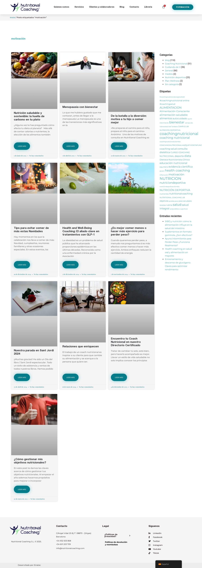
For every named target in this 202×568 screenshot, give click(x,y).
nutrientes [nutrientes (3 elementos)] (164, 194)
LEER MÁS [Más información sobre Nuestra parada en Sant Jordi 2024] (22, 377)
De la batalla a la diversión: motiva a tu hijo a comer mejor (129, 119)
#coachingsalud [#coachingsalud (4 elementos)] (167, 104)
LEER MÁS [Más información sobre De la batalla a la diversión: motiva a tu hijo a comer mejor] (119, 146)
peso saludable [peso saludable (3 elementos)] (185, 201)
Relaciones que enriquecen (80, 346)
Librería (148, 7)
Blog (122, 7)
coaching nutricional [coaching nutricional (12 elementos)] (175, 137)
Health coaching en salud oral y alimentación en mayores (178, 252)
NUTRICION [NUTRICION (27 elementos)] (170, 178)
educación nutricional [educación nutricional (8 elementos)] (173, 163)
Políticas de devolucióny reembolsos (116, 543)
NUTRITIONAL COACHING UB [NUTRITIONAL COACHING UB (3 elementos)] (172, 197)
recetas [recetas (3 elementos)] (163, 205)
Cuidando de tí (172, 67)
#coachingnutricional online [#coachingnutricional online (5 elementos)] (174, 100)
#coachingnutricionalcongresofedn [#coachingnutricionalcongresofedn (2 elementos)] (172, 97)
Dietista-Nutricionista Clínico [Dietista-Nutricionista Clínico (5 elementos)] (175, 159)
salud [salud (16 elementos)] (177, 205)
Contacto (134, 7)
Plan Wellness (172, 81)
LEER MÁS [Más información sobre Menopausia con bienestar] (70, 146)
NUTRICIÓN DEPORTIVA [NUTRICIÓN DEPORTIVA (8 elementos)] (175, 190)
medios (169, 74)
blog (167, 60)
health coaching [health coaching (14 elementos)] (177, 170)
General (169, 70)
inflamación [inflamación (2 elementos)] (164, 175)
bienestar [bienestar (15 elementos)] (176, 122)
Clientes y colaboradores (101, 7)
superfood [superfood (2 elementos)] (183, 209)
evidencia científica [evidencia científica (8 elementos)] (181, 166)
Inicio (12, 17)
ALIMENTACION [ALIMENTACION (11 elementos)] (171, 107)
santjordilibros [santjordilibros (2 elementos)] (175, 209)
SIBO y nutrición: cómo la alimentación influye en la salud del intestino (178, 225)
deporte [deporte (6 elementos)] (179, 156)
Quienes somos (61, 7)
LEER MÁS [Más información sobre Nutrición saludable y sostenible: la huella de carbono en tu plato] (22, 146)
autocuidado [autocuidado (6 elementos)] (180, 118)
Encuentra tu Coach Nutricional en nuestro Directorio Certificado (126, 342)
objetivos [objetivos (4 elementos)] (164, 201)
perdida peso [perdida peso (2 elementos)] (173, 201)
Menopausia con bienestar (80, 107)
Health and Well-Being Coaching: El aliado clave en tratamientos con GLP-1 (80, 231)
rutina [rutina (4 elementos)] (169, 205)
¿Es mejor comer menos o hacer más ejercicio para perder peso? (128, 231)
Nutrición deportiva (175, 77)
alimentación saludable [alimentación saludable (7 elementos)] (174, 114)
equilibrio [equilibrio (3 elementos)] (164, 167)
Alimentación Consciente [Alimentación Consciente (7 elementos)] (175, 111)
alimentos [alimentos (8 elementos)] (166, 118)
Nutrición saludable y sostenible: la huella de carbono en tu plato (29, 116)
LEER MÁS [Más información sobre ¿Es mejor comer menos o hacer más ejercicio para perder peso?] (119, 265)
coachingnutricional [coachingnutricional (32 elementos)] (179, 133)
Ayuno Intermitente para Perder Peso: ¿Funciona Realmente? (178, 242)
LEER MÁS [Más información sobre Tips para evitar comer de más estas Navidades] (22, 265)
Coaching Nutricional (176, 63)
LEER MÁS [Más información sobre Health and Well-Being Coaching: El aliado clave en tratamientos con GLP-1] (70, 265)
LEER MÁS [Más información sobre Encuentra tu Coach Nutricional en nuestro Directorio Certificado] (119, 377)
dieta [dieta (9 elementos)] (187, 155)
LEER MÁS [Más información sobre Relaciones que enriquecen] (70, 377)
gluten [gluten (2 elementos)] (162, 171)
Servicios (79, 7)
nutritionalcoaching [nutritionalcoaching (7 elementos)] (180, 193)
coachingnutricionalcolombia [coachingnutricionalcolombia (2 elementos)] (170, 142)
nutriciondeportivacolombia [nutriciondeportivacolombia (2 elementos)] (169, 186)
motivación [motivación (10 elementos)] (176, 174)
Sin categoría (172, 84)
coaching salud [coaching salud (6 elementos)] (168, 148)
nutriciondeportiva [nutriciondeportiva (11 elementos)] (172, 182)
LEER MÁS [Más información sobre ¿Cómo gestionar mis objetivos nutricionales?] (22, 489)
